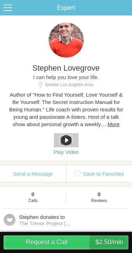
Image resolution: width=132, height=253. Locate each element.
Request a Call (77, 242)
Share (125, 7)
